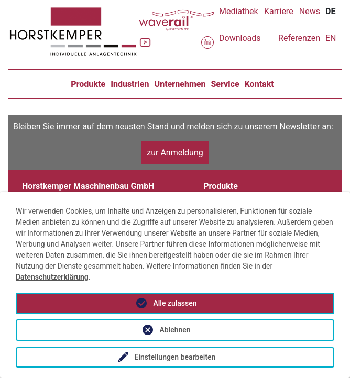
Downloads (239, 38)
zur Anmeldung (175, 153)
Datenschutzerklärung (52, 277)
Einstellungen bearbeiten (175, 357)
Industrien (130, 84)
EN (330, 38)
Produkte (88, 84)
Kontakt (259, 84)
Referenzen (299, 38)
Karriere (278, 11)
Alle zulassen (174, 303)
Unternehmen (180, 84)
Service (225, 84)
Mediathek (238, 11)
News (309, 11)
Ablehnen (174, 330)
